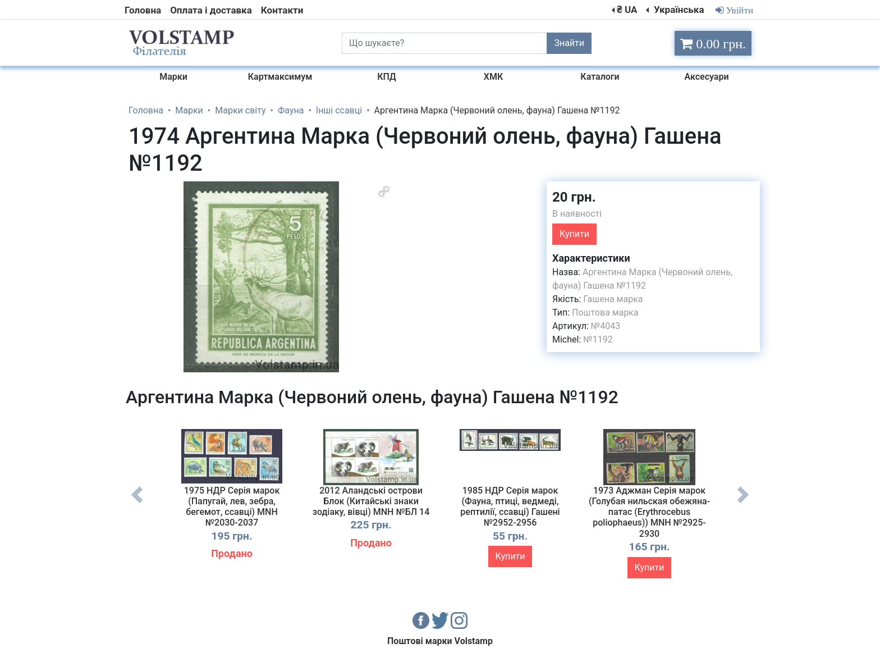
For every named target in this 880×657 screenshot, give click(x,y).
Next (743, 503)
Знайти (569, 43)
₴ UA (627, 9)
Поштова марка (605, 312)
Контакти (282, 10)
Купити (574, 234)
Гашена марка (613, 299)
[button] (384, 191)
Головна (143, 10)
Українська (678, 9)
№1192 (597, 339)
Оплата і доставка (211, 10)
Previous (137, 503)
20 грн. (574, 197)
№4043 (605, 326)
